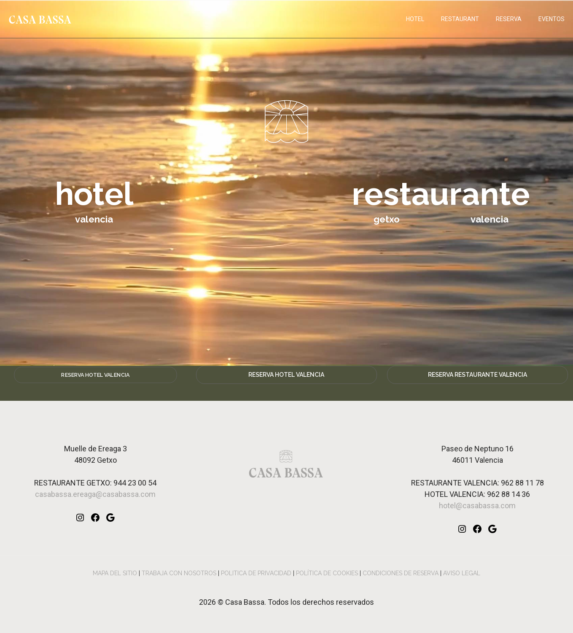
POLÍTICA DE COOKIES (327, 573)
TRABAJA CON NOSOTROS (179, 573)
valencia (489, 219)
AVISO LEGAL (461, 573)
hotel (94, 193)
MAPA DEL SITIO (115, 573)
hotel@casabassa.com (477, 505)
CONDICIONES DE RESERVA (400, 573)
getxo (387, 219)
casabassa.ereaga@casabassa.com (95, 494)
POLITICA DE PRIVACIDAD (256, 573)
